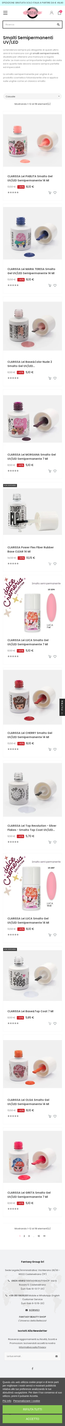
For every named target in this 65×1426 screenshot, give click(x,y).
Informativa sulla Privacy (32, 1347)
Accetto (32, 1419)
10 (39, 1236)
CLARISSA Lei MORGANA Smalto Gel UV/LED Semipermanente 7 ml (31, 457)
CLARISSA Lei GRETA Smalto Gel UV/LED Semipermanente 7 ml (29, 1195)
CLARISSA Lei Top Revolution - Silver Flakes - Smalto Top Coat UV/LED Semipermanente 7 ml (31, 828)
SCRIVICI (34, 1310)
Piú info (7, 1400)
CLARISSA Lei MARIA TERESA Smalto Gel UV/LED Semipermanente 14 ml (31, 271)
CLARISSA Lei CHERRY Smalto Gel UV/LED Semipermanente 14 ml (29, 735)
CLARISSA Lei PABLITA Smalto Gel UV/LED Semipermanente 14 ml (30, 178)
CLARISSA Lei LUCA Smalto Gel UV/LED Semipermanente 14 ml (28, 920)
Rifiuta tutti (32, 1409)
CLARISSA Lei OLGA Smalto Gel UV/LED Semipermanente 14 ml (28, 1102)
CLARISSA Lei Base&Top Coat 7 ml (30, 1011)
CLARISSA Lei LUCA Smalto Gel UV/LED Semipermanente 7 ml (28, 642)
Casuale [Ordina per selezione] (34, 96)
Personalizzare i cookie (26, 1400)
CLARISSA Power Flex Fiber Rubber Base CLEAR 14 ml (30, 549)
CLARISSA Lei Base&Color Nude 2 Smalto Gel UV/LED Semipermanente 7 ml (29, 364)
